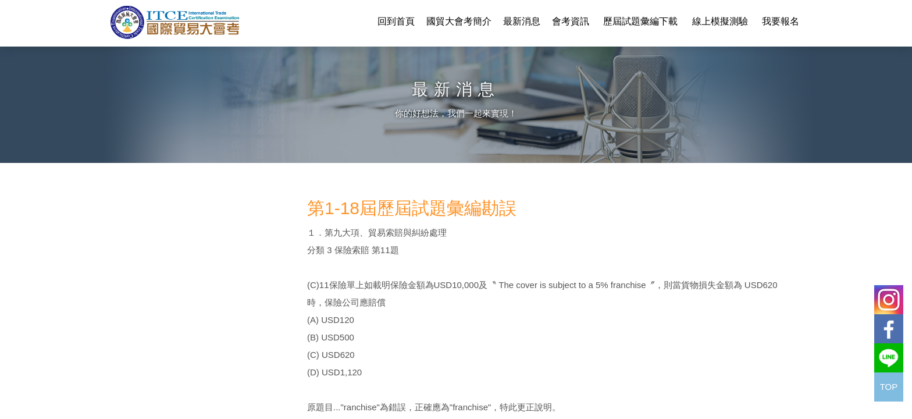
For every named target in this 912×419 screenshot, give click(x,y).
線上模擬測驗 (720, 21)
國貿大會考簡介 (458, 21)
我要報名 (780, 21)
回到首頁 (396, 21)
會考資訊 (570, 21)
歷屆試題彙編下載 (640, 21)
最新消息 (521, 21)
